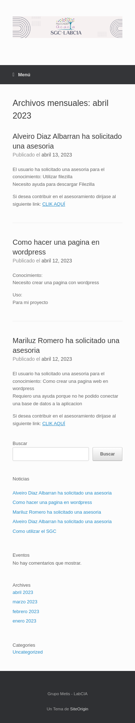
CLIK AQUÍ (53, 204)
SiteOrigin (79, 709)
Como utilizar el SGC (34, 531)
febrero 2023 (26, 611)
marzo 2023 (25, 601)
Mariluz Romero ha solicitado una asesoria (57, 512)
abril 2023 (23, 592)
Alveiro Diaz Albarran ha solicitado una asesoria (62, 493)
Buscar (20, 443)
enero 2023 (24, 621)
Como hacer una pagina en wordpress (52, 502)
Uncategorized (28, 652)
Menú (21, 74)
